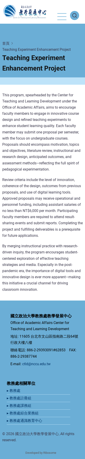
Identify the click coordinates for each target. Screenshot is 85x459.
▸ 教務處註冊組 (19, 398)
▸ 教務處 (14, 390)
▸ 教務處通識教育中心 (25, 420)
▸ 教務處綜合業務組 (23, 413)
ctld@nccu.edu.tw (36, 364)
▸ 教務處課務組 (19, 405)
